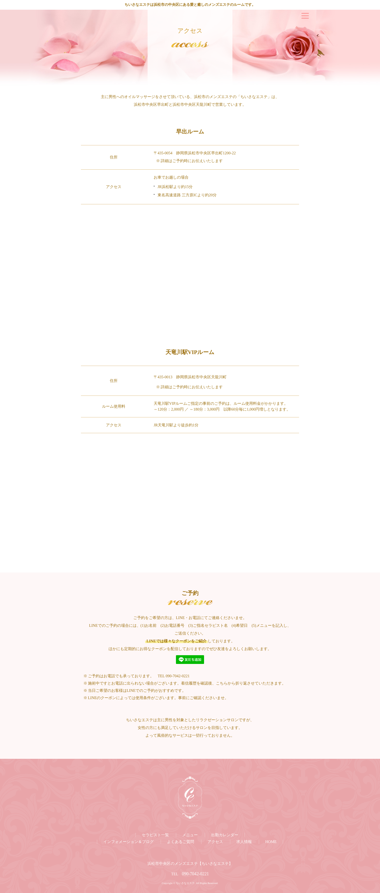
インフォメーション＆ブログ (128, 842)
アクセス (215, 842)
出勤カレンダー (224, 835)
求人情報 (244, 842)
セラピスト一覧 (155, 835)
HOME (271, 842)
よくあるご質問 (180, 842)
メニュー (190, 835)
